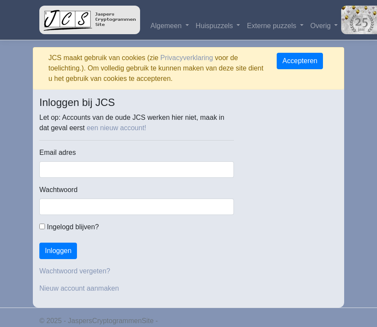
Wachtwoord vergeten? (74, 271)
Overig (321, 25)
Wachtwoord (58, 189)
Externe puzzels (272, 25)
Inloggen (58, 250)
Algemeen (167, 25)
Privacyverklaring (186, 57)
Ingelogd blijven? (69, 227)
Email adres (57, 152)
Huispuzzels (215, 25)
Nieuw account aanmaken (79, 288)
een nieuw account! (116, 127)
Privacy (171, 320)
